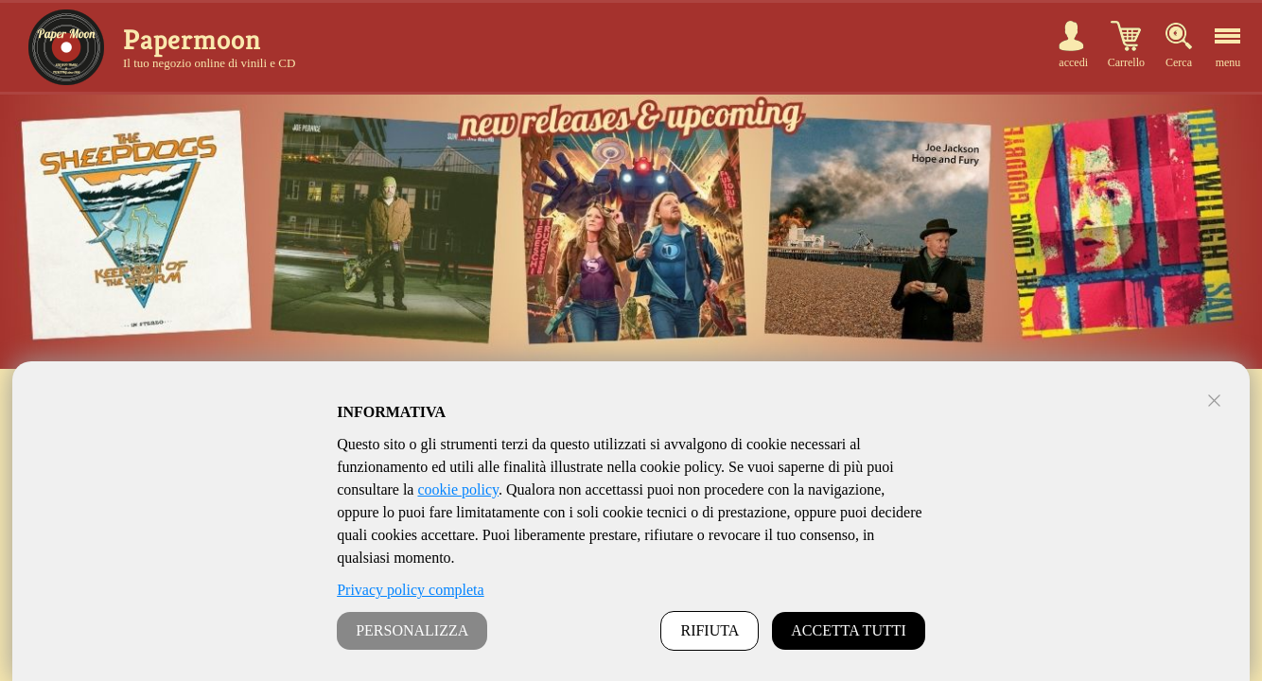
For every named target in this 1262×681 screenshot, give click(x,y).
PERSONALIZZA (412, 630)
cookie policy (458, 489)
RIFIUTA (709, 630)
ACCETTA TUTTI (848, 630)
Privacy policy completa (410, 590)
